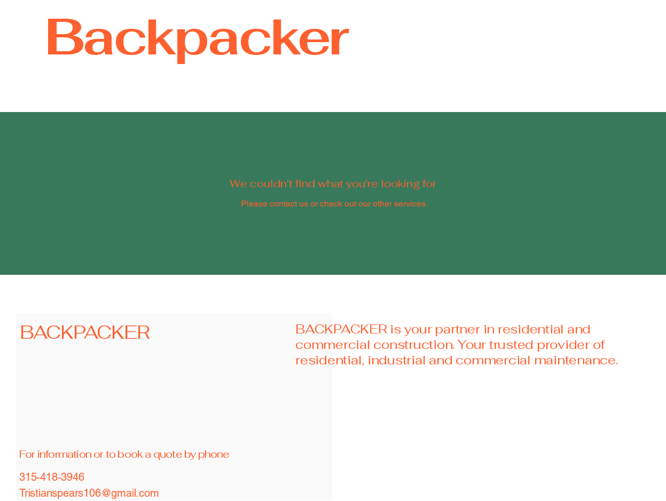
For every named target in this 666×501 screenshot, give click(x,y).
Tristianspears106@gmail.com (89, 493)
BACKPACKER (85, 332)
